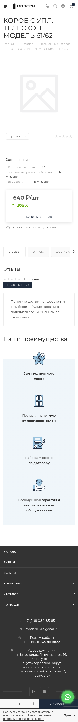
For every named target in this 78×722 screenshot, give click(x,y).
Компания (13, 583)
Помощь (11, 604)
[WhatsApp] (67, 697)
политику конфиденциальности (23, 718)
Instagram (33, 691)
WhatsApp (44, 691)
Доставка (63, 251)
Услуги (9, 573)
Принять (69, 715)
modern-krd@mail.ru (42, 629)
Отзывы (14, 251)
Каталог (11, 551)
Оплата (38, 251)
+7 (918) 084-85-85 (40, 621)
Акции (9, 562)
